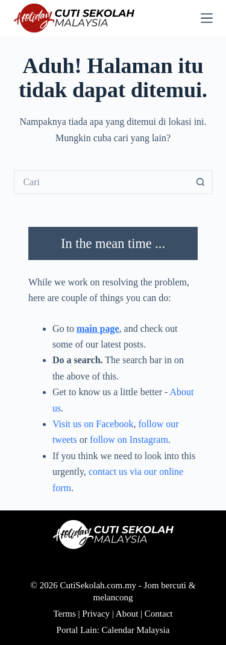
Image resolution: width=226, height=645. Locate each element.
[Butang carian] (201, 182)
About (127, 613)
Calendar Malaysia (136, 630)
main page (98, 328)
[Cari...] (101, 182)
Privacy (96, 613)
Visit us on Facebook (93, 424)
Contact (159, 613)
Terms (65, 613)
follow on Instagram (129, 439)
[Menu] (207, 18)
